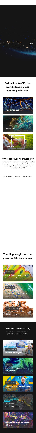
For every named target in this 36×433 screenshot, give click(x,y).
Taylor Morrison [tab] (7, 176)
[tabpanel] (18, 213)
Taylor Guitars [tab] (27, 176)
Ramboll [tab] (17, 176)
